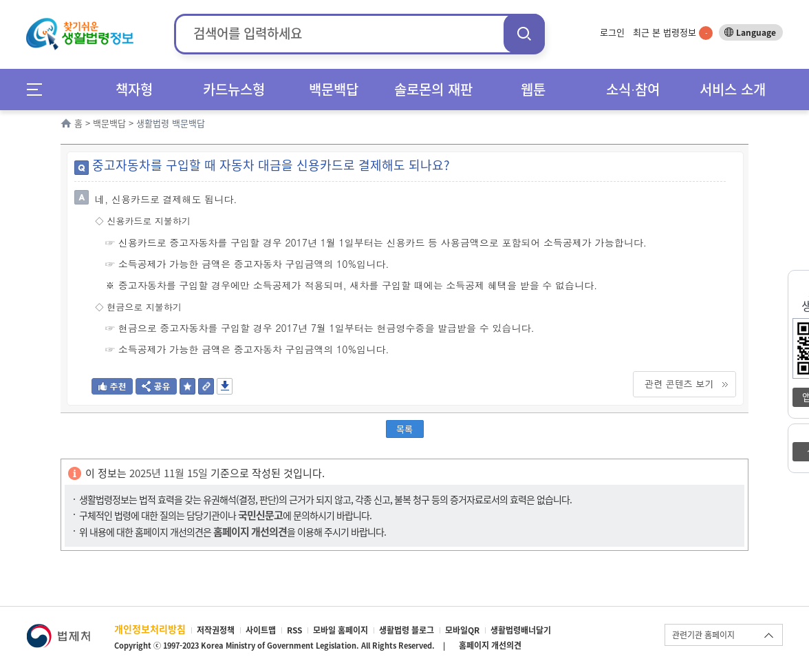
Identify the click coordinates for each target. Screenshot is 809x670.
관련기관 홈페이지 (703, 635)
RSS (294, 630)
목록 (404, 428)
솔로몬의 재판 (433, 89)
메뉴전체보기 (39, 89)
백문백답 (333, 89)
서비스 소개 (733, 89)
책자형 (134, 89)
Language (756, 32)
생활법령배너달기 (520, 630)
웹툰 (533, 89)
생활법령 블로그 (406, 630)
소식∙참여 (633, 89)
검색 (524, 33)
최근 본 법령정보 (673, 32)
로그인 (612, 32)
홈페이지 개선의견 (490, 645)
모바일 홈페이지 (340, 630)
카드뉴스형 (234, 89)
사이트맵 (261, 630)
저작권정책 (216, 630)
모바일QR (462, 630)
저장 (225, 386)
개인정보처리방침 (150, 629)
